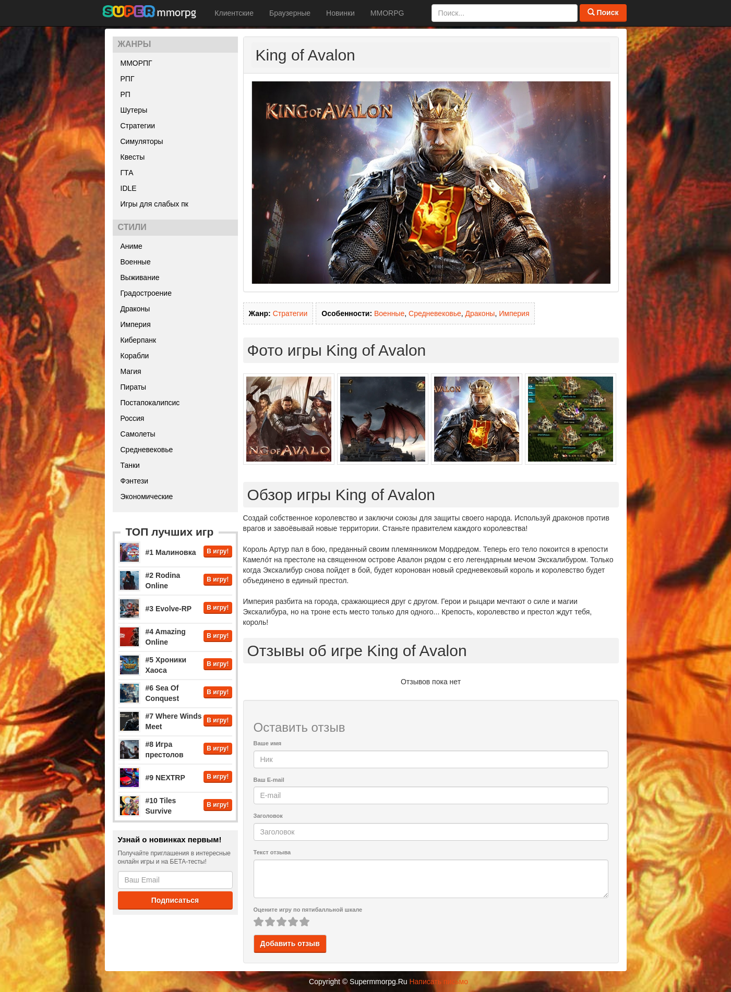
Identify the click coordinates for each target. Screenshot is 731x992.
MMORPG (387, 13)
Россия (133, 418)
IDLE (129, 188)
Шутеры (134, 110)
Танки (130, 465)
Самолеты (138, 434)
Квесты (133, 157)
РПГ (128, 79)
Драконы (135, 309)
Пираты (134, 387)
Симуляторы (142, 141)
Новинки (340, 13)
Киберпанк (139, 340)
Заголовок (268, 816)
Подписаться (175, 900)
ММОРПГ (136, 63)
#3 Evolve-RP (169, 608)
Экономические (147, 496)
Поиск (603, 12)
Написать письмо (438, 981)
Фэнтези (135, 481)
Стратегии (138, 126)
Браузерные (289, 13)
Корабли (135, 356)
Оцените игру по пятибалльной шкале (308, 909)
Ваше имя (268, 743)
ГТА (127, 172)
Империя (136, 324)
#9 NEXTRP (165, 777)
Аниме (131, 246)
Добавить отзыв (290, 943)
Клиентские (234, 13)
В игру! (218, 551)
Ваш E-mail (269, 780)
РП (125, 94)
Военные (136, 262)
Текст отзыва (272, 852)
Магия (131, 371)
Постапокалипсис (150, 402)
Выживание (140, 277)
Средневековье (147, 449)
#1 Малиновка (171, 552)
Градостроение (146, 293)
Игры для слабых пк (154, 204)
